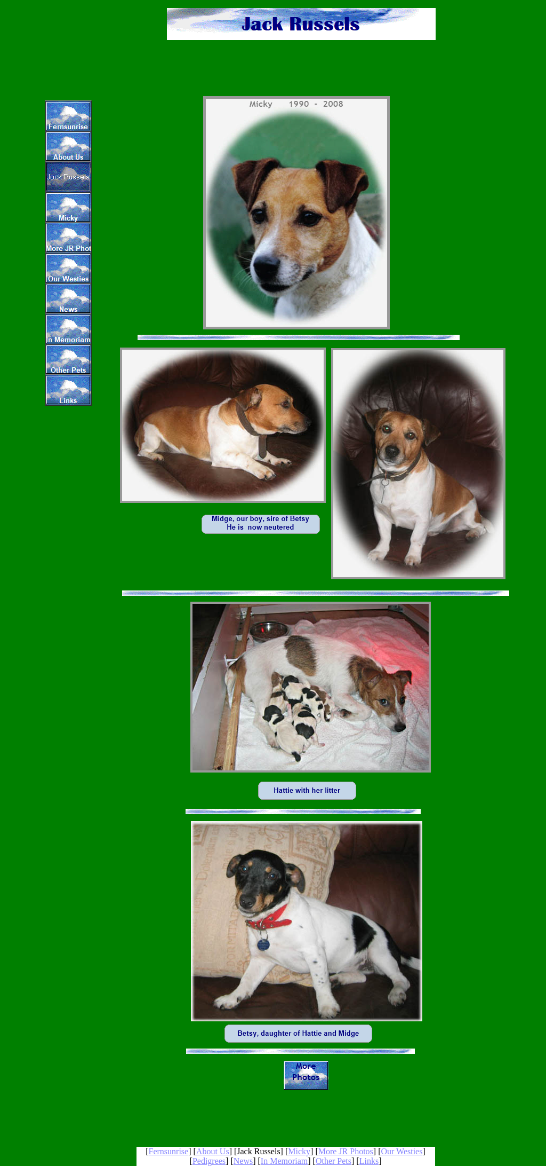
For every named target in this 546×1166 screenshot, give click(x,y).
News (243, 1160)
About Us (212, 1151)
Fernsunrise (169, 1151)
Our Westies (401, 1151)
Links (369, 1160)
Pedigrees (209, 1160)
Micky (299, 1151)
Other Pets (333, 1160)
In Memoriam (284, 1160)
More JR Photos (345, 1151)
